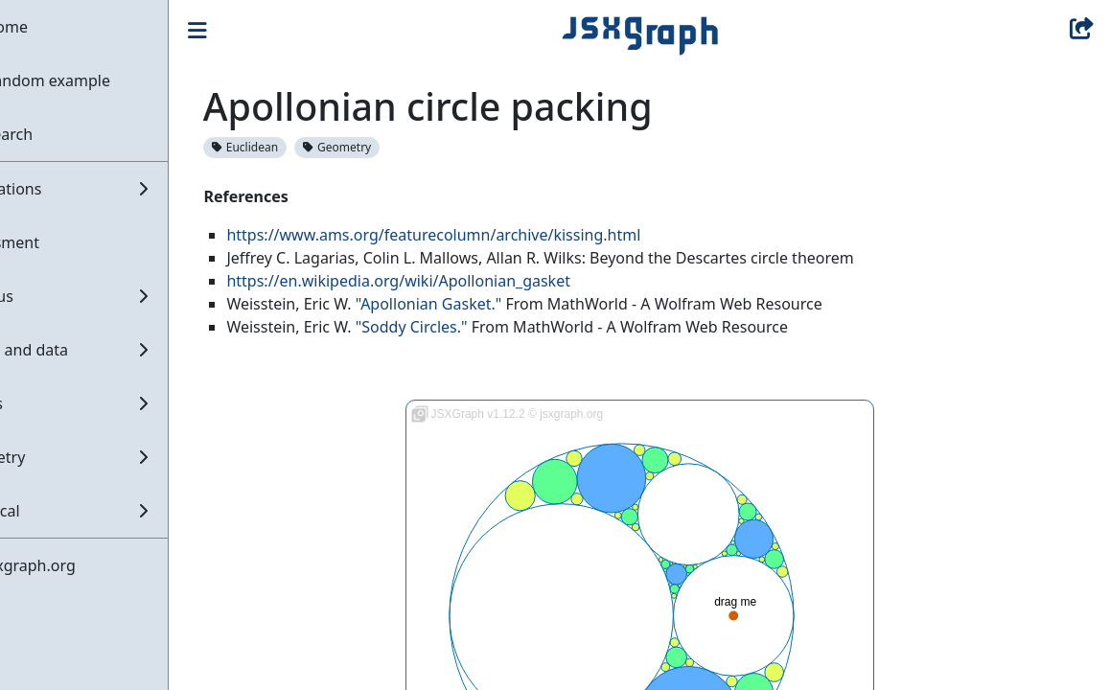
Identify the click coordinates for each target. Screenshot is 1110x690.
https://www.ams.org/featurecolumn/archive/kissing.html (496, 234)
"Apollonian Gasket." (490, 303)
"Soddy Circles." (473, 326)
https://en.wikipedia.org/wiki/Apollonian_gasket (461, 280)
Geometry (399, 147)
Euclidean (307, 147)
